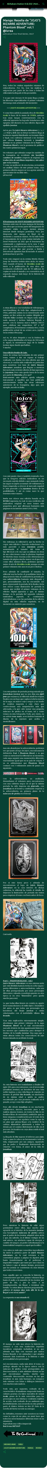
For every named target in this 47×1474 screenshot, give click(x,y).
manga (30, 1448)
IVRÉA (33, 115)
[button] (4, 37)
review (38, 1448)
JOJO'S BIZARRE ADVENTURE (23, 108)
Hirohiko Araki (23, 564)
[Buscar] (43, 4)
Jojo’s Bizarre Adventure (14, 1448)
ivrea (20, 1444)
